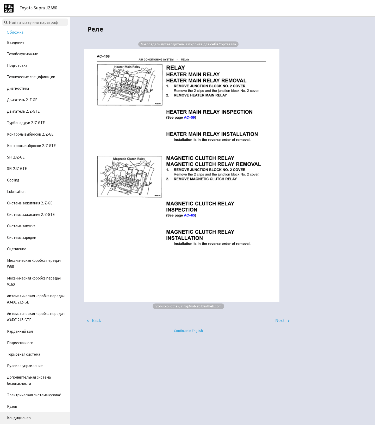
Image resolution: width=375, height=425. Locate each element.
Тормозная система (23, 354)
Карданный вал (20, 331)
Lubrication (16, 191)
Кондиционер (19, 417)
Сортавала (227, 44)
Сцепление (16, 248)
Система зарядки (21, 237)
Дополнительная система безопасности (29, 380)
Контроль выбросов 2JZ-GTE (31, 145)
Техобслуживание (22, 53)
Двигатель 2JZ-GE (22, 99)
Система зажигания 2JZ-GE (29, 203)
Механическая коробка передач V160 (34, 281)
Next (280, 320)
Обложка (15, 32)
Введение (15, 42)
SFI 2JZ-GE (15, 157)
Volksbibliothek (167, 306)
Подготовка (17, 65)
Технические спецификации (31, 76)
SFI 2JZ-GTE (17, 168)
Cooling (13, 180)
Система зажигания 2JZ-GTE (31, 214)
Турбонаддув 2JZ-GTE (26, 122)
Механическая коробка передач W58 (34, 263)
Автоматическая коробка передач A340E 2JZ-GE (36, 299)
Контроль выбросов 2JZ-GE (30, 134)
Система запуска (21, 225)
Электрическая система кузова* (34, 394)
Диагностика (18, 88)
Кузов (12, 406)
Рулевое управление (25, 365)
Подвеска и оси (20, 342)
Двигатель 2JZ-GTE (23, 111)
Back (96, 320)
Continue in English (188, 330)
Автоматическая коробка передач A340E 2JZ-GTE (36, 316)
